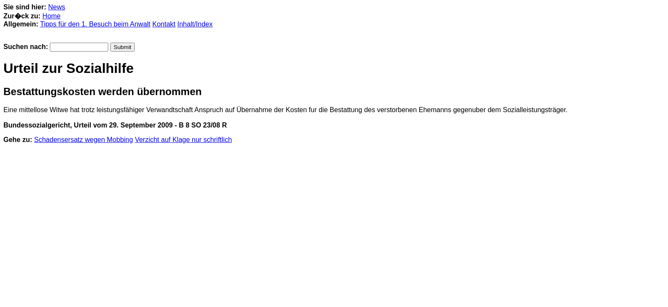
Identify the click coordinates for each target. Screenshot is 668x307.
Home (52, 16)
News (56, 7)
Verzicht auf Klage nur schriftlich (183, 139)
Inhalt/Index (195, 24)
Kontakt (164, 24)
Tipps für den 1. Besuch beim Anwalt (95, 24)
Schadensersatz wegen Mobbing (83, 139)
